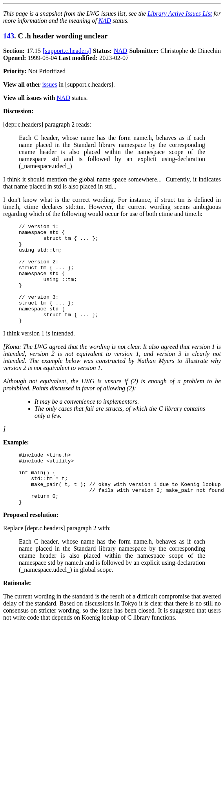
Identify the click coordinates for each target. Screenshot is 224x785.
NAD (104, 20)
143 (8, 36)
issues (49, 84)
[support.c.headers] (67, 50)
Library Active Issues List (180, 13)
